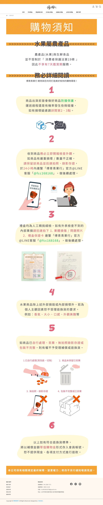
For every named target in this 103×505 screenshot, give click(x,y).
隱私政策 (8, 492)
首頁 (23, 12)
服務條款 (8, 494)
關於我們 (78, 12)
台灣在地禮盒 (69, 12)
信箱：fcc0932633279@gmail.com (47, 489)
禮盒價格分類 (39, 12)
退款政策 (8, 489)
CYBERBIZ (40, 501)
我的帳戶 (8, 487)
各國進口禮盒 (59, 12)
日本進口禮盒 (49, 12)
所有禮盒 (30, 12)
